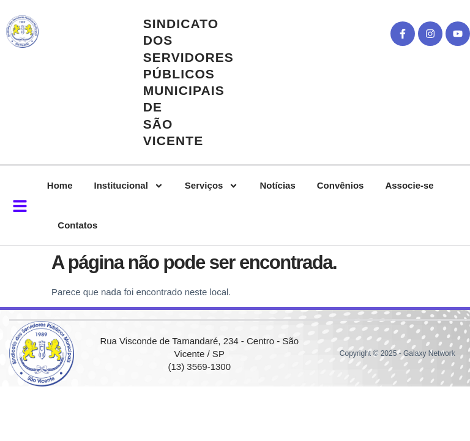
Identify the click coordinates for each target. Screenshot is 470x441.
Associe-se (409, 185)
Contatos (77, 225)
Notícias (277, 185)
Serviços (212, 186)
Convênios (340, 185)
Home (60, 185)
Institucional (128, 186)
